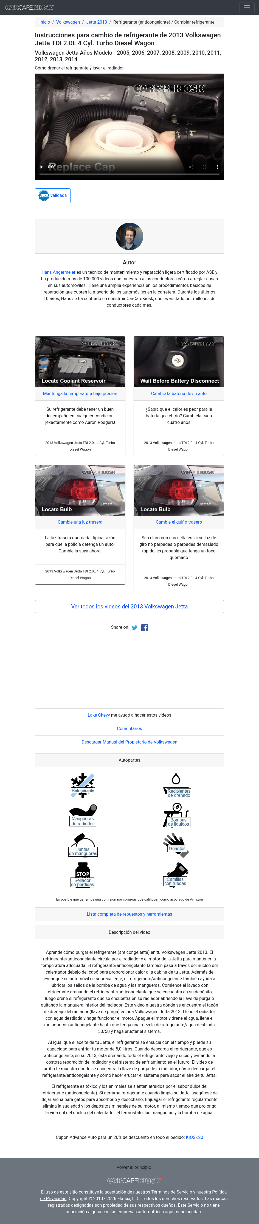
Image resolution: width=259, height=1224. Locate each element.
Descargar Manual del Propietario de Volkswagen (130, 742)
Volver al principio (134, 1167)
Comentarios (129, 728)
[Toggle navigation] (247, 7)
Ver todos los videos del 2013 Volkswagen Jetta (129, 606)
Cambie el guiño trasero (179, 522)
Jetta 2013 (96, 22)
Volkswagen (68, 22)
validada (52, 195)
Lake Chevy (99, 715)
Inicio (45, 22)
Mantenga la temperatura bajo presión (80, 393)
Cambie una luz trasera (80, 522)
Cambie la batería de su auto (179, 393)
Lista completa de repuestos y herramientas (129, 914)
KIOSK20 (194, 1137)
